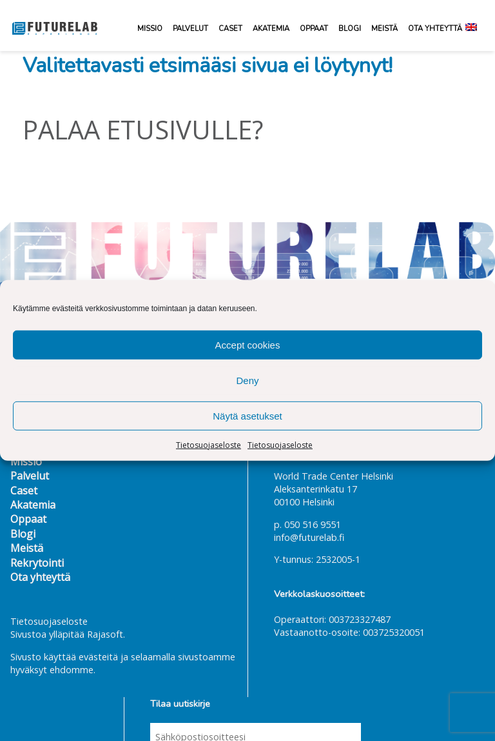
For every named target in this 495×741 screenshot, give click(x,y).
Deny (247, 379)
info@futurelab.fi (309, 537)
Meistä (384, 29)
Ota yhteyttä (435, 29)
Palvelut (190, 29)
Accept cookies (247, 344)
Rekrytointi (37, 563)
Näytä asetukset (247, 415)
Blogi (349, 29)
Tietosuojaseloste (208, 445)
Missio (149, 29)
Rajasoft (105, 634)
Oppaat (314, 29)
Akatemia (271, 29)
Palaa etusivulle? (143, 129)
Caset (230, 29)
